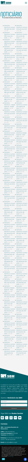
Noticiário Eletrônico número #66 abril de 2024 (9, 203)
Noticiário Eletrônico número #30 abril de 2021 (21, 140)
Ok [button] (3, 459)
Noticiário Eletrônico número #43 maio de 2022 (21, 41)
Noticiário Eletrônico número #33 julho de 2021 (21, 111)
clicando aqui (10, 456)
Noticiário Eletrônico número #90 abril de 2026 (9, 27)
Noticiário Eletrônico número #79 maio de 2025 (9, 111)
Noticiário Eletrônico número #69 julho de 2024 (9, 182)
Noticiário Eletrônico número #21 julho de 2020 (21, 203)
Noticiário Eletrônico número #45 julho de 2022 (21, 27)
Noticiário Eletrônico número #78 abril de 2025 (9, 118)
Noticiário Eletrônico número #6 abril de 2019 (21, 316)
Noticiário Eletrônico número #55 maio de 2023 (9, 280)
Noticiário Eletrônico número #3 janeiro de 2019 (21, 337)
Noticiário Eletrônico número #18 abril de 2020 (21, 231)
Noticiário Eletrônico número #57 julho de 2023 (9, 266)
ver (5, 453)
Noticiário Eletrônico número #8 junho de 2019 (21, 302)
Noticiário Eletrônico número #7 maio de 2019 (21, 309)
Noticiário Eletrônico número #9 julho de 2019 (21, 294)
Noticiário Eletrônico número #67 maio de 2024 (9, 196)
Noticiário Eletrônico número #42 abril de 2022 (21, 48)
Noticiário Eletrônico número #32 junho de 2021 (21, 118)
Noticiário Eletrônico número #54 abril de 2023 (9, 294)
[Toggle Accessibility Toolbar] (25, 459)
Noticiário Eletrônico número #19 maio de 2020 (21, 224)
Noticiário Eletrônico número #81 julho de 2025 (9, 90)
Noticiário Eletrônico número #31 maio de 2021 (21, 125)
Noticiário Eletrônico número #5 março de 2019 (21, 323)
